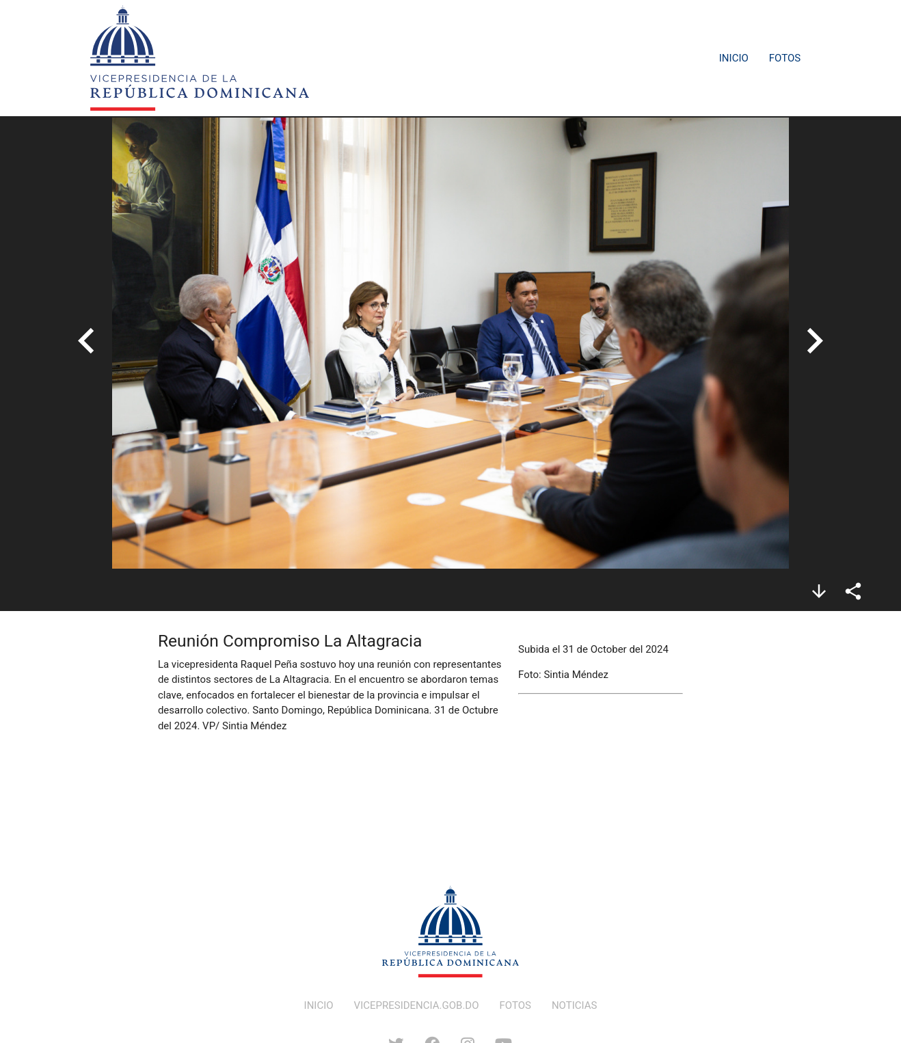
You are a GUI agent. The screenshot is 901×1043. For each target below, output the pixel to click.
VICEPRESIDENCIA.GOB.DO (416, 1005)
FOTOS (515, 1005)
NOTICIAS (574, 1005)
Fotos (785, 58)
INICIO (319, 1005)
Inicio (734, 58)
